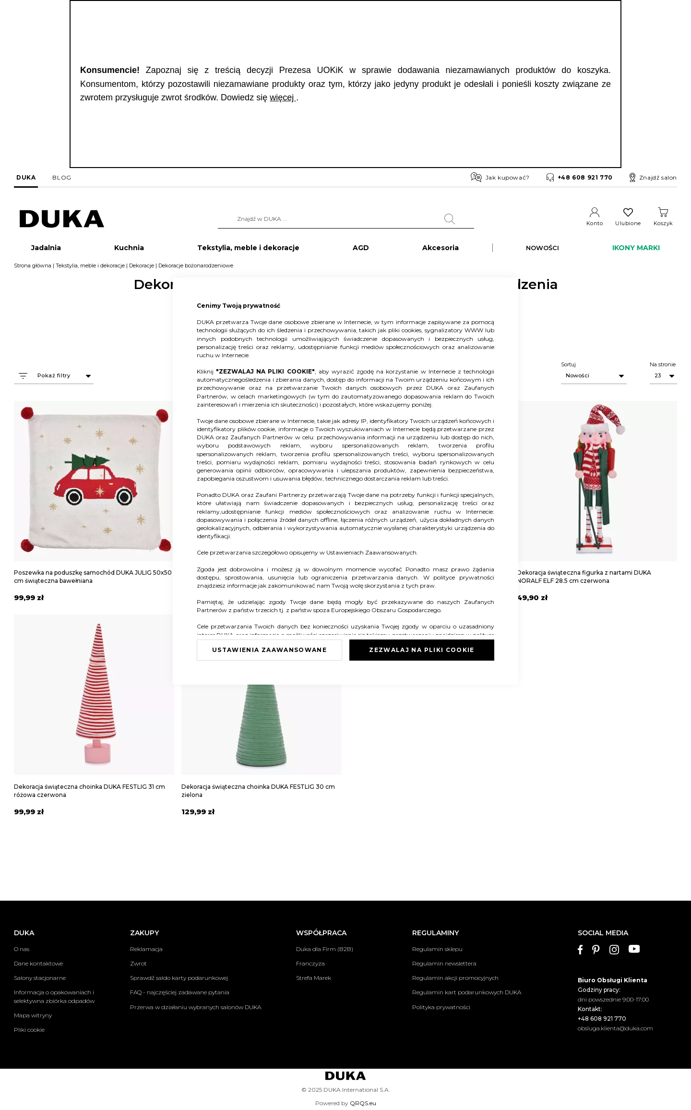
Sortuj (568, 369)
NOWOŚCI (542, 252)
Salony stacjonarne (40, 978)
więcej (283, 97)
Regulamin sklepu (437, 949)
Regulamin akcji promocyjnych (455, 978)
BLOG (61, 177)
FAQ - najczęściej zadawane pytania (179, 992)
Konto (594, 223)
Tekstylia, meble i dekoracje (90, 270)
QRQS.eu (363, 1103)
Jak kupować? (500, 177)
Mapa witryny (33, 1015)
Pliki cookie (29, 1029)
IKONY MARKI (636, 252)
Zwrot (138, 963)
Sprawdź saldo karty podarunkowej (179, 978)
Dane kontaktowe (38, 963)
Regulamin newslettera (444, 963)
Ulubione (628, 223)
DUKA (26, 177)
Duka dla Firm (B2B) (324, 949)
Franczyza (310, 963)
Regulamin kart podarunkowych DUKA (466, 992)
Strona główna (32, 270)
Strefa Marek (313, 978)
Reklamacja (146, 949)
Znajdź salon (653, 177)
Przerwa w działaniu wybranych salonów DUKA (195, 1007)
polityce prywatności (463, 577)
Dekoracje (141, 270)
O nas (21, 949)
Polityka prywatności (441, 1007)
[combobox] (346, 219)
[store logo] (62, 219)
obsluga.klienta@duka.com (615, 1028)
